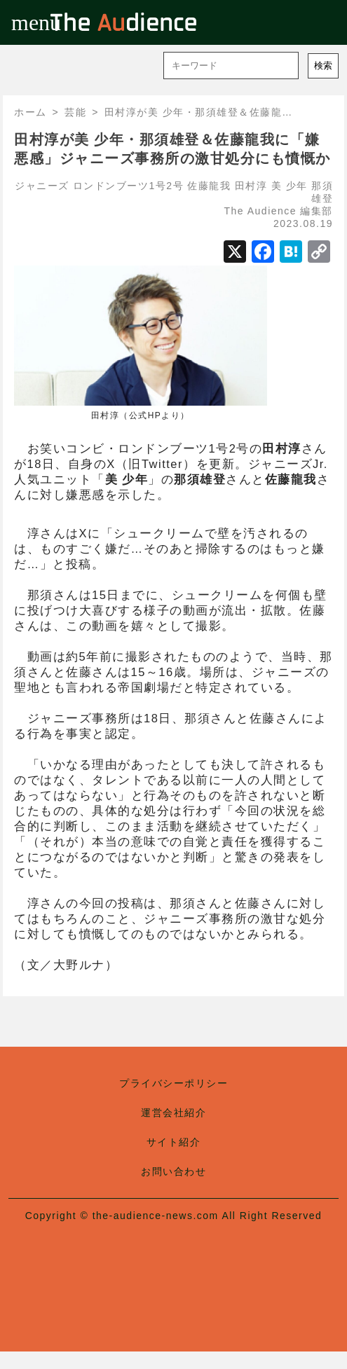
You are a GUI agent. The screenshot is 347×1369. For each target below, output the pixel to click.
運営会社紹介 (173, 1112)
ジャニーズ (42, 185)
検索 (323, 65)
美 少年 (289, 185)
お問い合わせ (173, 1171)
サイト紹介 (174, 1142)
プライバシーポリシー (173, 1083)
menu (22, 22)
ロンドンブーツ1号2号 (128, 185)
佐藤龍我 (209, 185)
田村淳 (251, 185)
